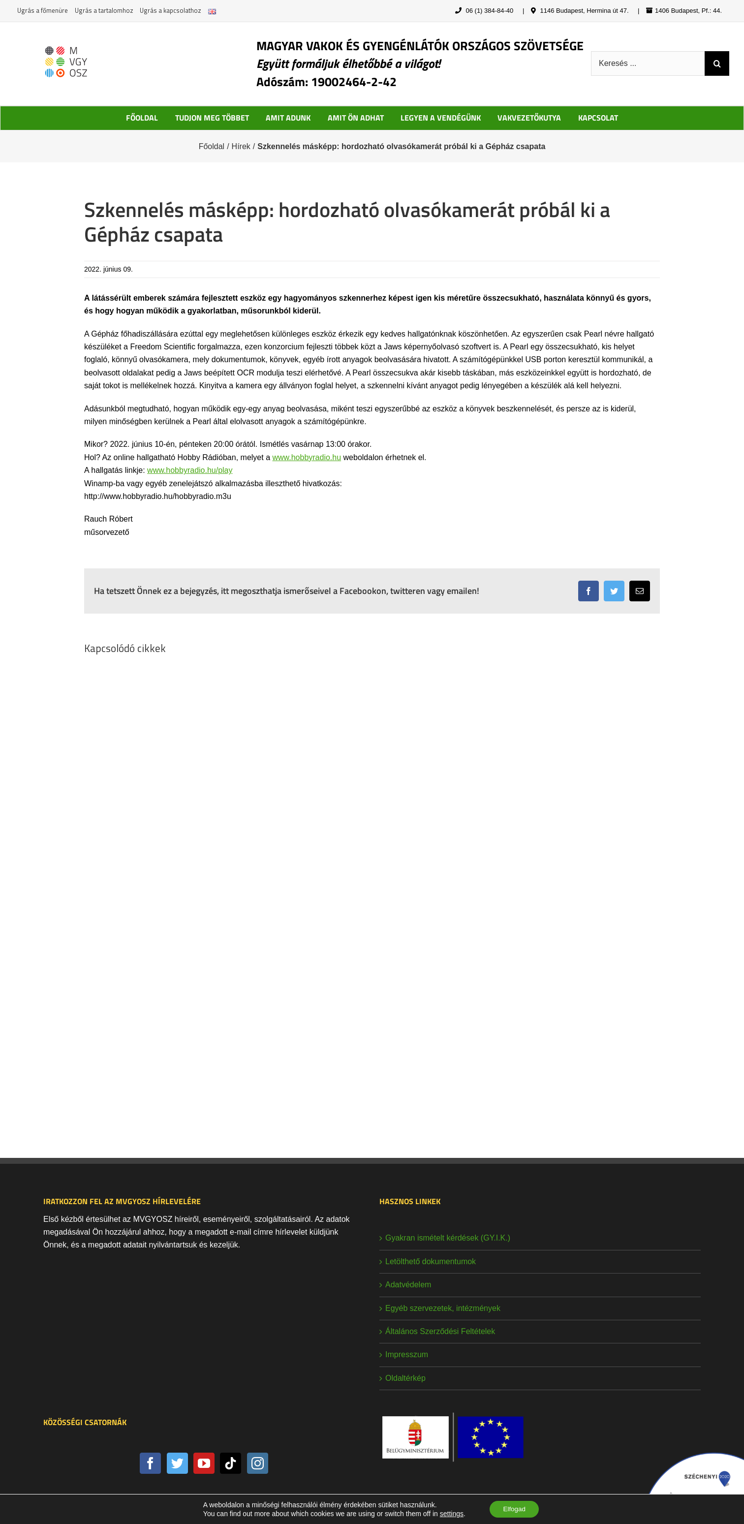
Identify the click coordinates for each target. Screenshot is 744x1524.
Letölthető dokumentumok (430, 1261)
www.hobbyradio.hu (306, 457)
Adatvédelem (408, 1284)
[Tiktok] (230, 1463)
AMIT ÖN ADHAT (356, 118)
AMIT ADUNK (288, 118)
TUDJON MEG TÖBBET (212, 118)
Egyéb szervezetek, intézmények (442, 1308)
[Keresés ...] (648, 63)
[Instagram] (257, 1463)
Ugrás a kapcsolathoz (170, 10)
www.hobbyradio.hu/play (189, 470)
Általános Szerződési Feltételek (440, 1331)
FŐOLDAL (142, 118)
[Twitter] (177, 1463)
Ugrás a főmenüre (42, 10)
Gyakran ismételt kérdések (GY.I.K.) (447, 1238)
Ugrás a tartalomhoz (104, 10)
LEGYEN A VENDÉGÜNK (441, 118)
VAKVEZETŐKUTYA (529, 118)
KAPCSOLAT (598, 118)
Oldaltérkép (405, 1378)
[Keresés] (717, 63)
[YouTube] (204, 1463)
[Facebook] (150, 1463)
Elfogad (514, 1509)
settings (450, 1513)
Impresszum (406, 1354)
